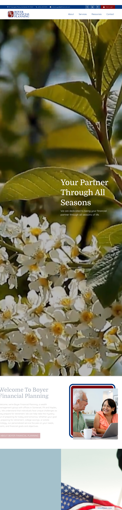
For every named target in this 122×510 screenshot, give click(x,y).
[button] (71, 8)
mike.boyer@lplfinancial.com (60, 2)
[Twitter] (87, 2)
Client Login (108, 2)
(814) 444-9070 (41, 2)
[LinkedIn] (92, 2)
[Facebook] (98, 2)
